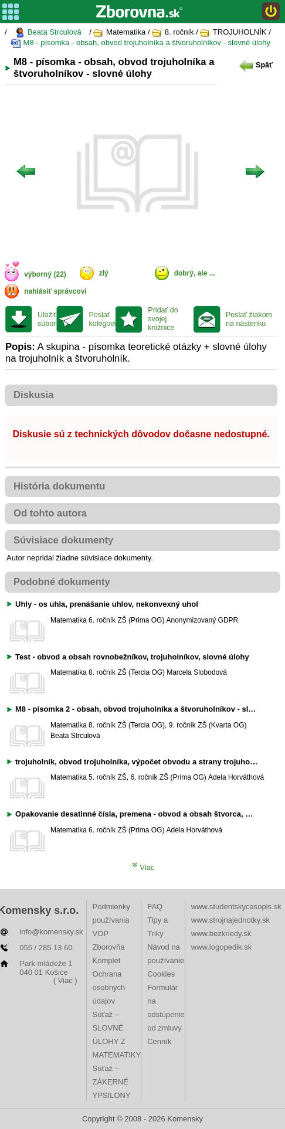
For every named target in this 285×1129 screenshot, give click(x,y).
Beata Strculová (48, 33)
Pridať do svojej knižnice (163, 319)
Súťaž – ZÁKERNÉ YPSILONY (112, 1082)
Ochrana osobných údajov (109, 987)
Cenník (159, 1041)
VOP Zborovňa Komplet (109, 947)
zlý (103, 273)
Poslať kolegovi (102, 319)
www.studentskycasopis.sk (236, 906)
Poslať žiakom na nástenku (249, 319)
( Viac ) (65, 980)
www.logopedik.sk (221, 947)
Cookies (161, 974)
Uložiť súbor (47, 319)
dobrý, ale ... (194, 273)
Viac (143, 867)
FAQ (154, 906)
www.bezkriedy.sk (221, 933)
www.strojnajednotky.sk (230, 920)
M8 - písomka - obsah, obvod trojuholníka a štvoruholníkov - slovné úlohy (140, 43)
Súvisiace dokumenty (63, 540)
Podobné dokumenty (61, 581)
